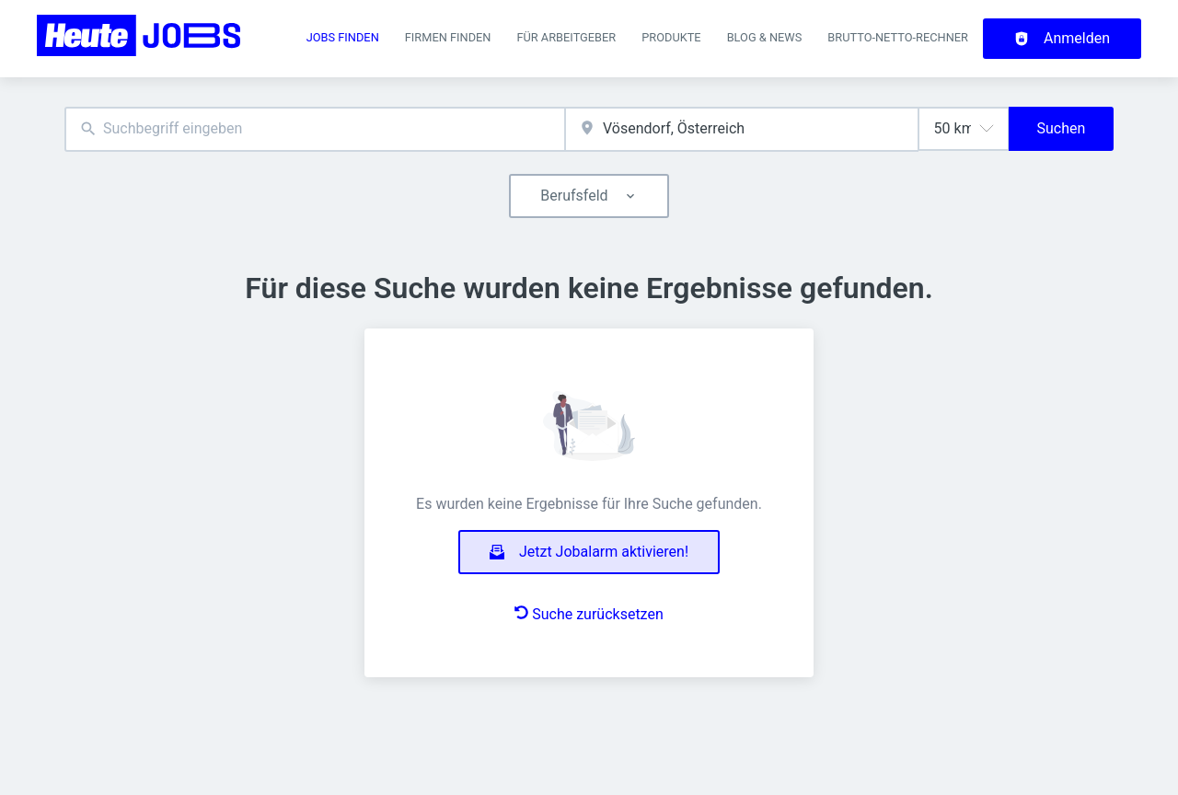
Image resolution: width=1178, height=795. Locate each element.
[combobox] (314, 129)
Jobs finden (342, 37)
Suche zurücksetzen (589, 614)
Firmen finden (448, 37)
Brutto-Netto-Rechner (897, 37)
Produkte (670, 37)
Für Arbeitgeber (566, 37)
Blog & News (765, 37)
